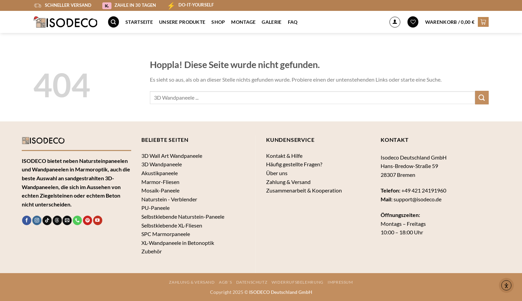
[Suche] (113, 22)
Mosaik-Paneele (160, 190)
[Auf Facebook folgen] (26, 220)
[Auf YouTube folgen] (97, 220)
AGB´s (225, 282)
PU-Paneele (155, 207)
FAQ (293, 22)
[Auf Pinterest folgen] (87, 220)
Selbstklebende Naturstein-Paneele (182, 216)
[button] (457, 22)
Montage (243, 22)
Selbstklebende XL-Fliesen (171, 225)
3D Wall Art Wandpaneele (171, 155)
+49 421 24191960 (423, 190)
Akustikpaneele (159, 173)
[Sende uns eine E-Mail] (67, 220)
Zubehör (151, 251)
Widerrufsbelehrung (298, 282)
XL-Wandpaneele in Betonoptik (177, 242)
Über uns (277, 173)
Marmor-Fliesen (160, 182)
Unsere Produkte (182, 22)
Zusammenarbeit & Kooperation (304, 190)
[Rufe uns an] (77, 220)
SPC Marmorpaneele (165, 234)
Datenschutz (251, 282)
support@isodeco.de (417, 199)
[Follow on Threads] (57, 220)
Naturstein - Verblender (169, 199)
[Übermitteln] (482, 97)
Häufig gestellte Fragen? (294, 164)
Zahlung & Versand (288, 182)
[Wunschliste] (412, 22)
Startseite (139, 22)
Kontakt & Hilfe (284, 155)
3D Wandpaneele (161, 164)
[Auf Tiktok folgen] (47, 220)
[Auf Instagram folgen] (36, 220)
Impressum (340, 282)
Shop (218, 22)
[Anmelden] (394, 22)
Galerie (271, 22)
